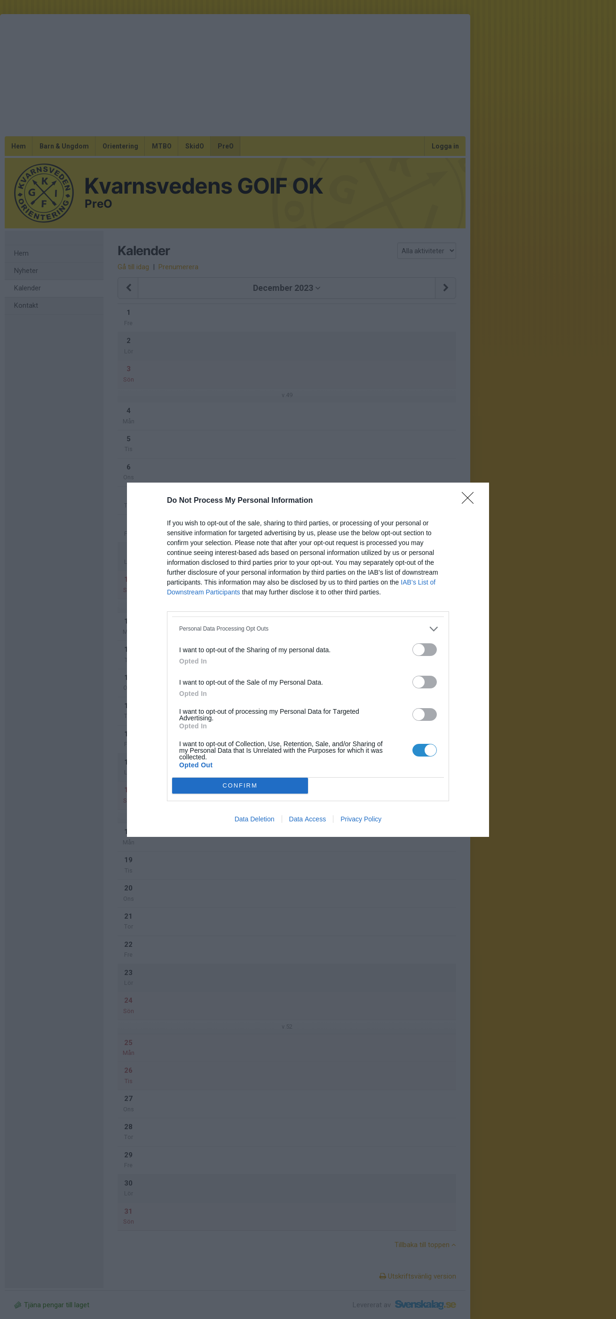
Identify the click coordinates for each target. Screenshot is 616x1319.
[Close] (471, 501)
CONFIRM (240, 785)
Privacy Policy (360, 819)
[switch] (424, 649)
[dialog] (308, 660)
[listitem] (308, 629)
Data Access (307, 819)
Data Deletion (255, 819)
